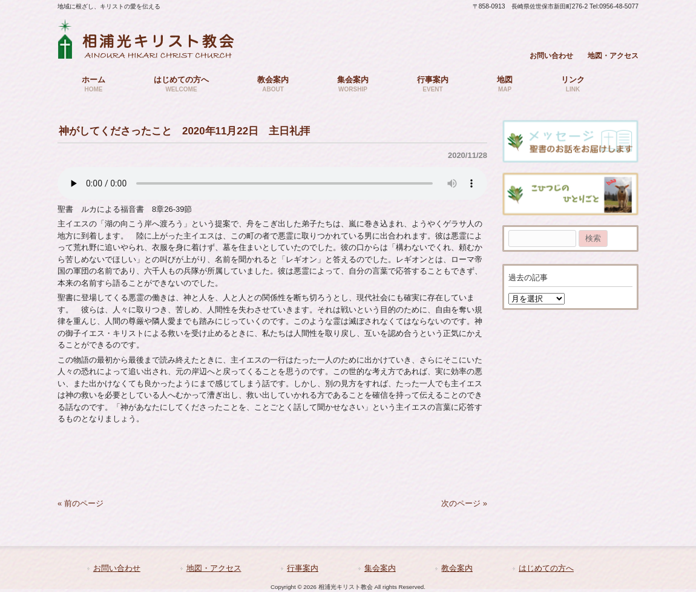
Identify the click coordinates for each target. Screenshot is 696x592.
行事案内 (302, 568)
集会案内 (380, 568)
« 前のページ (80, 503)
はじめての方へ (546, 568)
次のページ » (464, 503)
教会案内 (457, 568)
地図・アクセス (613, 55)
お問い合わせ (551, 55)
